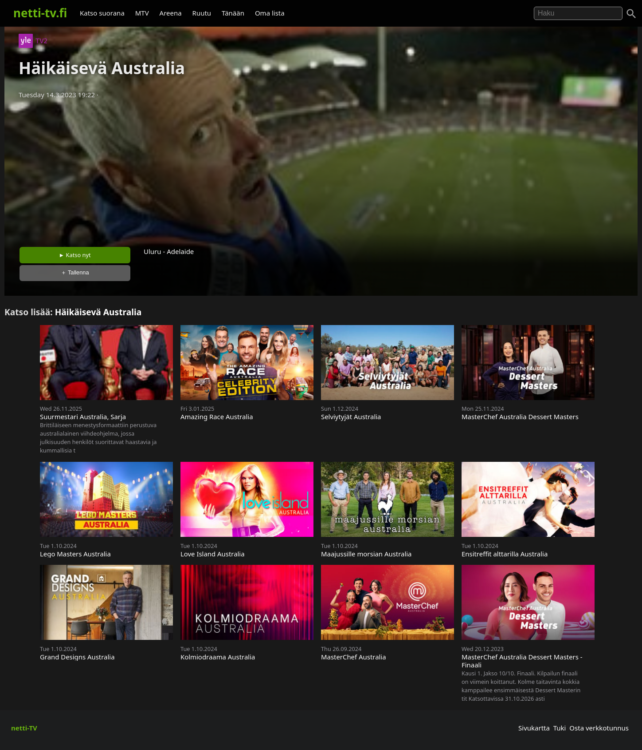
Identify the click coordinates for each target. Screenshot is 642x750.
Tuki (559, 727)
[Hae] (578, 13)
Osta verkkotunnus (599, 727)
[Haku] (631, 13)
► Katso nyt (75, 255)
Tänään (233, 12)
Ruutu (201, 12)
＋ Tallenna (75, 272)
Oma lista (270, 12)
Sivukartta (534, 727)
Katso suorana (102, 12)
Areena (171, 12)
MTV (142, 12)
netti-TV (24, 727)
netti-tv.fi (40, 13)
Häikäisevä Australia (98, 312)
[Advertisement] (321, 170)
